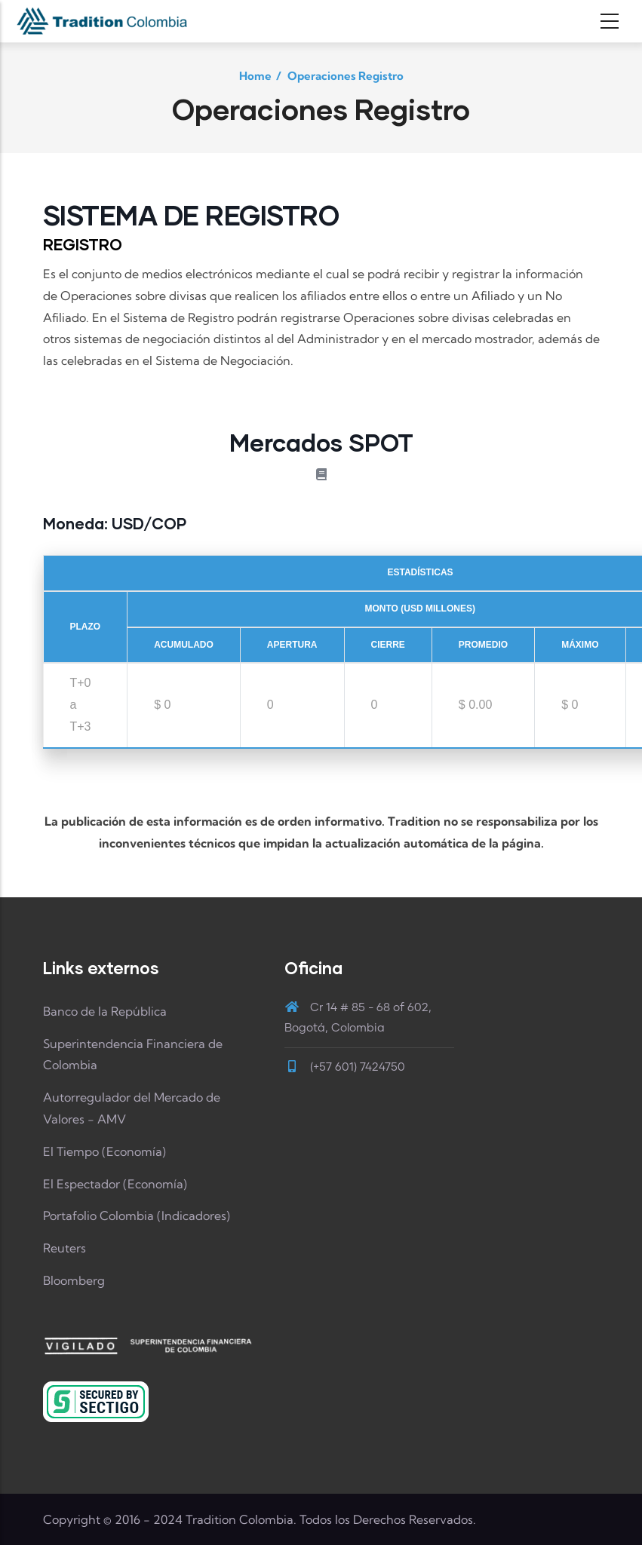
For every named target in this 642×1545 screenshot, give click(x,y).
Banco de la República (105, 1011)
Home (255, 76)
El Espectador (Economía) (115, 1183)
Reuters (64, 1247)
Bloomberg (74, 1280)
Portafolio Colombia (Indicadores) (136, 1215)
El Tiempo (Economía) (104, 1151)
